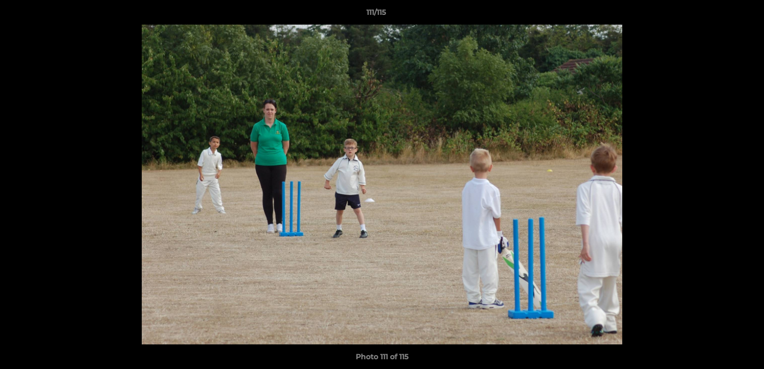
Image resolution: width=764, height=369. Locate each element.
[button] (721, 14)
